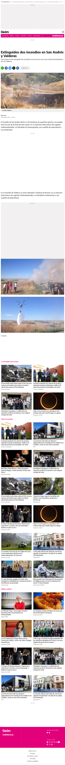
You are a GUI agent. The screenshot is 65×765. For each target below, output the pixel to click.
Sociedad (23, 35)
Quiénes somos (32, 751)
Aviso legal (32, 758)
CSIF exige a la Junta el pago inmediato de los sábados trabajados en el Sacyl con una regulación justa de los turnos (48, 640)
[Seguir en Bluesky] (47, 742)
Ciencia (30, 35)
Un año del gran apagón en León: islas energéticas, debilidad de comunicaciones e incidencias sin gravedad (16, 581)
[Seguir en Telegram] (54, 742)
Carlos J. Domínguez (38, 389)
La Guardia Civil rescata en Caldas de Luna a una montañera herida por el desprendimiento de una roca (16, 553)
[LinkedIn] (17, 68)
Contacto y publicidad (32, 761)
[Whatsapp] (2, 68)
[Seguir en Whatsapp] (49, 744)
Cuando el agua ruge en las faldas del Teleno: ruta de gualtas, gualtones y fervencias (46, 498)
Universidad (36, 35)
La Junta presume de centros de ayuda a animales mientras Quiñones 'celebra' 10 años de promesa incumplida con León (47, 385)
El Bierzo (44, 35)
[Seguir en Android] (47, 732)
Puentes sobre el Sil (29, 1)
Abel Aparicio (36, 502)
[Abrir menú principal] (63, 32)
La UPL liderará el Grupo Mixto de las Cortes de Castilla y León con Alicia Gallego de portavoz (16, 640)
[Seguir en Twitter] (50, 742)
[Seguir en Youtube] (59, 742)
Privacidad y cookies (32, 756)
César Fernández (5, 389)
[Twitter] (13, 68)
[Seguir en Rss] (52, 744)
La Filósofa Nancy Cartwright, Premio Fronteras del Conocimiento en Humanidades (14, 612)
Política (12, 35)
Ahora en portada (7, 419)
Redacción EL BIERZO (39, 585)
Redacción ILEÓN (37, 415)
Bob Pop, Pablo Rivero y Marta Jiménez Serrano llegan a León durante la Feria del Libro (15, 470)
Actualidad (5, 35)
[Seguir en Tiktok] (47, 744)
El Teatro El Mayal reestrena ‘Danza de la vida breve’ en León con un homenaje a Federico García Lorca (15, 525)
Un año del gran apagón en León (40, 1)
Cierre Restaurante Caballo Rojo (53, 1)
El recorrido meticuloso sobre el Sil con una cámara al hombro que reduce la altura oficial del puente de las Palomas (16, 385)
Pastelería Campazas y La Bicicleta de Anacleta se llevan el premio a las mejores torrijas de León (15, 413)
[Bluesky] (10, 68)
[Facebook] (6, 68)
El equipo (32, 753)
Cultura (17, 35)
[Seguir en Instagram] (56, 742)
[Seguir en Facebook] (51, 742)
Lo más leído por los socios (9, 361)
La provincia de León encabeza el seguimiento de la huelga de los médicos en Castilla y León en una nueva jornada (48, 443)
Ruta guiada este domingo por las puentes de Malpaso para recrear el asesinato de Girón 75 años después (48, 581)
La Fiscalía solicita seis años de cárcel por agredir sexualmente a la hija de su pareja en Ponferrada (47, 553)
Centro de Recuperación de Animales (18, 1)
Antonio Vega (4, 585)
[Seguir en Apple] (49, 732)
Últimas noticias (6, 589)
